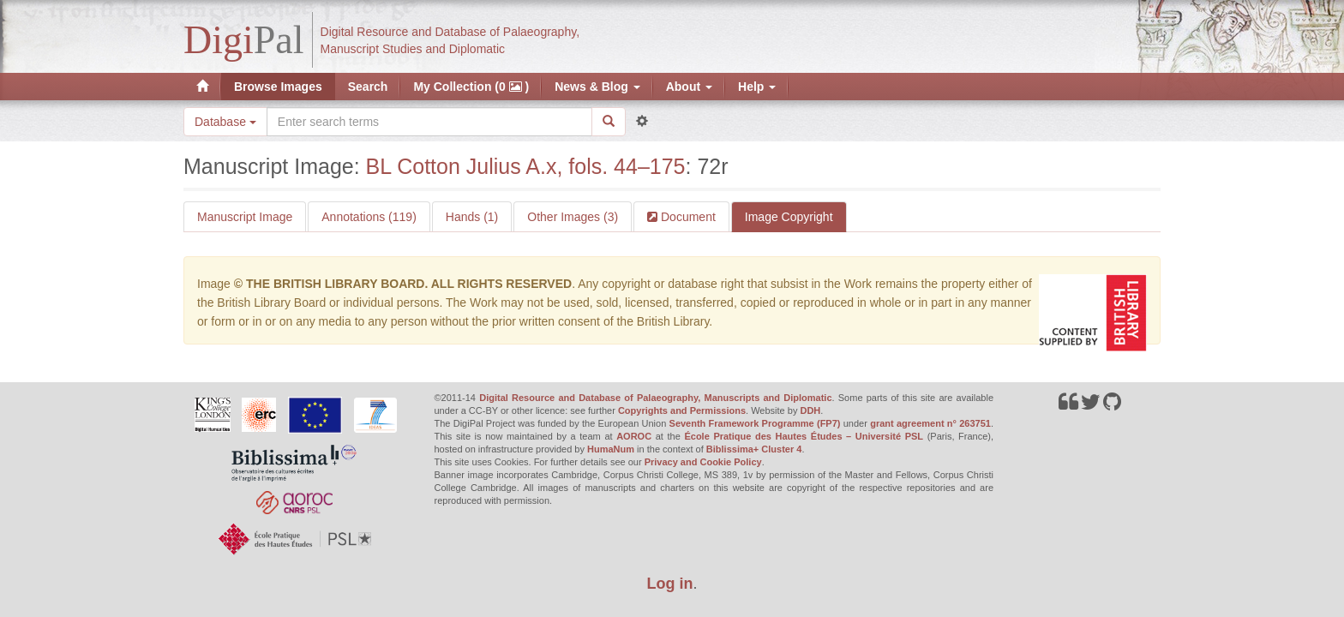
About (689, 86)
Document (686, 217)
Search (368, 86)
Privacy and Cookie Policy (703, 462)
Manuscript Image (244, 217)
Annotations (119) (369, 217)
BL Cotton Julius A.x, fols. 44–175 (526, 166)
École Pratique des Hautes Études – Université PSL (803, 436)
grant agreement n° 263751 (930, 423)
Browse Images (278, 86)
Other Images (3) (572, 217)
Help (757, 86)
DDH (810, 410)
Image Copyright (789, 217)
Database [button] (225, 122)
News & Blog (597, 86)
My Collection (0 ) (471, 86)
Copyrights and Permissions (682, 410)
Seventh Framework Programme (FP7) (755, 423)
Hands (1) (472, 217)
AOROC (633, 436)
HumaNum (610, 449)
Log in (670, 583)
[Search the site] (429, 121)
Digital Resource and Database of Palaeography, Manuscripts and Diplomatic (655, 397)
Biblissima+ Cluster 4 (754, 449)
